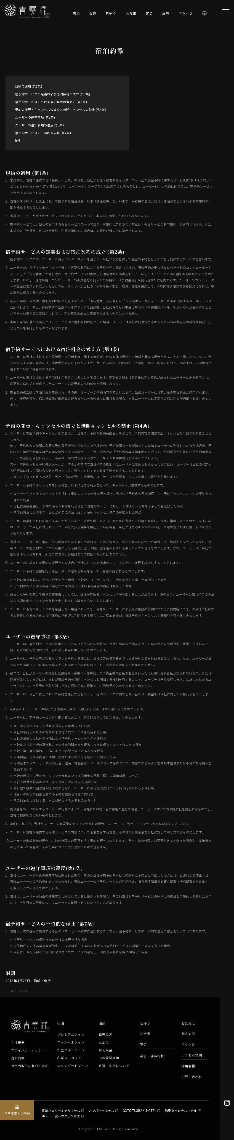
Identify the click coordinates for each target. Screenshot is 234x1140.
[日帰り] (111, 14)
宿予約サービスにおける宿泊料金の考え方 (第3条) (51, 101)
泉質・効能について (114, 1065)
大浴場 (104, 1042)
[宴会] (149, 14)
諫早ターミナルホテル (181, 1110)
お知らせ (188, 1023)
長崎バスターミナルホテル (61, 1110)
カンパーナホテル (101, 1110)
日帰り (145, 1023)
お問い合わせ (191, 1076)
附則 (18, 140)
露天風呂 (105, 1034)
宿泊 (60, 1023)
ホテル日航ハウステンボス (61, 1116)
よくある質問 (191, 1055)
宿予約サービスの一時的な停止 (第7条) (43, 133)
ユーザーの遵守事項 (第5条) (35, 117)
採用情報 (188, 1065)
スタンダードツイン (72, 1065)
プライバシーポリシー (28, 1050)
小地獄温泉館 (109, 1057)
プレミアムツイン (71, 1034)
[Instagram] (226, 1103)
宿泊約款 (18, 1058)
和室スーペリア (69, 1057)
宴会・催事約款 (152, 1056)
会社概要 (18, 1042)
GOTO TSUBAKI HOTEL (139, 1110)
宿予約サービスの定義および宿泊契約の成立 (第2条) (52, 94)
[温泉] (92, 14)
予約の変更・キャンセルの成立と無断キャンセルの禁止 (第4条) (60, 109)
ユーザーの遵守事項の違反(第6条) (39, 125)
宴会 (143, 1044)
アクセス (188, 1044)
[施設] (166, 14)
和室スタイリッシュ (72, 1050)
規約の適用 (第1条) (28, 86)
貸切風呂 (105, 1050)
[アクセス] (186, 14)
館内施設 (188, 1033)
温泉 (102, 1023)
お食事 (145, 1033)
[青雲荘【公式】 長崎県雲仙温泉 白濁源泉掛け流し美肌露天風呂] (32, 16)
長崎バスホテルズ (20, 1113)
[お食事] (131, 14)
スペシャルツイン (71, 1042)
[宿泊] (76, 14)
